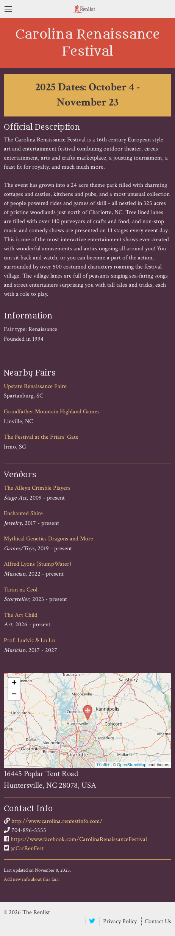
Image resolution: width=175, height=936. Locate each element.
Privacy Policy (120, 921)
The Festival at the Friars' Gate (41, 437)
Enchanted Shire (23, 513)
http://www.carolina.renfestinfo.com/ (57, 821)
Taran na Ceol (21, 590)
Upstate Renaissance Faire (35, 386)
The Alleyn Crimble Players (37, 488)
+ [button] (14, 683)
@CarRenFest (27, 848)
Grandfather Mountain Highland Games (52, 412)
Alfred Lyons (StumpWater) (37, 564)
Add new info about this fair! (32, 879)
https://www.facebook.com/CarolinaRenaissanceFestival (79, 839)
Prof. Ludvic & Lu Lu (29, 640)
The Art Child (21, 615)
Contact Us (158, 921)
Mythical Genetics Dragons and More (48, 539)
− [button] (14, 694)
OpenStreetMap (132, 764)
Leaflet (103, 764)
